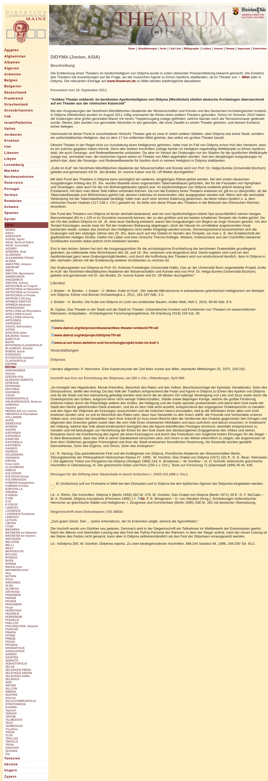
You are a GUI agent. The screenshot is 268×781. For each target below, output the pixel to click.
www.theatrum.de (121, 81)
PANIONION (13, 594)
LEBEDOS (12, 517)
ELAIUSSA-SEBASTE (19, 379)
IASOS (9, 420)
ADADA (10, 229)
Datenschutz (260, 48)
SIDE (8, 682)
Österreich (13, 183)
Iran (7, 146)
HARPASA (12, 404)
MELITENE (12, 541)
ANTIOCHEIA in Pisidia (20, 295)
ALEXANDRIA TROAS (19, 257)
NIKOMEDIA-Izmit (17, 570)
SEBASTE (11, 660)
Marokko (11, 171)
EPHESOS (12, 382)
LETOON (11, 520)
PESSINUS (12, 613)
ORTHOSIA (12, 591)
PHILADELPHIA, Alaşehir (21, 626)
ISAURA (10, 429)
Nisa (8, 573)
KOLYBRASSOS (15, 479)
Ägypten (11, 50)
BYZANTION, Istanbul (19, 357)
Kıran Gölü (12, 463)
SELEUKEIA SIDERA (18, 672)
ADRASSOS (13, 236)
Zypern (10, 776)
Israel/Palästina (18, 122)
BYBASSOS (13, 354)
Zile (7, 754)
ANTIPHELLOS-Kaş (18, 298)
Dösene (10, 373)
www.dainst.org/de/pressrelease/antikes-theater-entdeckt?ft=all (104, 328)
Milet (244, 77)
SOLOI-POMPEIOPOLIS (20, 701)
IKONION (11, 426)
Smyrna (10, 697)
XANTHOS (12, 747)
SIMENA (10, 691)
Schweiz (11, 207)
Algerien (11, 68)
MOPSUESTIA (14, 551)
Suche (163, 48)
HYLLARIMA (13, 417)
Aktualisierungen (147, 48)
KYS (8, 501)
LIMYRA (10, 523)
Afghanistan (15, 56)
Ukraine (11, 764)
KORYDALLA (14, 488)
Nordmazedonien (19, 177)
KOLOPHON (13, 473)
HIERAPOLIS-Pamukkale (21, 414)
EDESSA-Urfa (14, 376)
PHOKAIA (11, 629)
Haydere (10, 407)
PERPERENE (14, 616)
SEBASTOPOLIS (16, 663)
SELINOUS (12, 679)
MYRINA (10, 563)
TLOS (9, 735)
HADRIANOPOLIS (17, 398)
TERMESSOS (14, 725)
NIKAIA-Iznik (13, 566)
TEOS (9, 722)
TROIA (9, 744)
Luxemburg (14, 165)
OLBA (9, 585)
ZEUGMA (11, 750)
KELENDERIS (14, 454)
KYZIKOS (11, 504)
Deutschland (15, 92)
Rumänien (13, 201)
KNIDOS (10, 470)
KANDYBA (12, 439)
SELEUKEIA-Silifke (17, 676)
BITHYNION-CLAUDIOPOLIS (24, 345)
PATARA (10, 601)
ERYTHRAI (12, 389)
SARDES (11, 654)
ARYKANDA (13, 320)
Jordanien (13, 134)
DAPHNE (11, 363)
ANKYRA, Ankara (16, 282)
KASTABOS (13, 445)
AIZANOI (11, 248)
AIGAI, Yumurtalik (17, 245)
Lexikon (206, 48)
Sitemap (230, 48)
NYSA (9, 579)
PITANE (10, 635)
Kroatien (11, 140)
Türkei (9, 225)
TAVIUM (10, 716)
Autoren (218, 48)
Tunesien (12, 758)
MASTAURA (13, 538)
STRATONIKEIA (15, 704)
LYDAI (9, 526)
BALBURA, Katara (17, 335)
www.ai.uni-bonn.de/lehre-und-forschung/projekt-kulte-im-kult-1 (105, 343)
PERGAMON (13, 604)
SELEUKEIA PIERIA (18, 669)
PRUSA (10, 641)
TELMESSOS (14, 719)
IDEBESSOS (13, 423)
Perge (9, 607)
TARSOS (11, 713)
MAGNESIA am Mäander (21, 532)
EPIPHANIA (13, 386)
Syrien (10, 219)
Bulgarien (13, 86)
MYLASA (11, 554)
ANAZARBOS (14, 279)
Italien (10, 128)
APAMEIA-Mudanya (18, 304)
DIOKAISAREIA (15, 370)
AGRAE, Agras (15, 239)
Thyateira (11, 729)
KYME (9, 498)
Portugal (11, 189)
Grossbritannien (18, 110)
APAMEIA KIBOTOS (18, 301)
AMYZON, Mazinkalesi (19, 273)
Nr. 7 (143, 499)
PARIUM (10, 598)
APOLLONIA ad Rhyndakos (23, 310)
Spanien (11, 213)
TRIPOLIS (11, 741)
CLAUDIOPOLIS (15, 360)
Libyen (10, 159)
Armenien (12, 74)
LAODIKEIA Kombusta (20, 513)
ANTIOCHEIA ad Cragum (21, 285)
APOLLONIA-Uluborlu (19, 317)
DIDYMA (10, 367)
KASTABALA (14, 442)
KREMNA (11, 492)
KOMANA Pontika (17, 485)
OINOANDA (13, 582)
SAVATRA (11, 657)
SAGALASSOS (15, 651)
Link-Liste (175, 48)
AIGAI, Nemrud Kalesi (19, 242)
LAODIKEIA (13, 510)
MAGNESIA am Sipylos (20, 535)
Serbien (11, 195)
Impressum (244, 48)
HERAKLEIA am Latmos (21, 410)
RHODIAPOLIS (15, 647)
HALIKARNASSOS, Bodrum (23, 401)
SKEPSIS (11, 694)
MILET (9, 548)
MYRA (9, 560)
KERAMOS (12, 457)
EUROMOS (12, 392)
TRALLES (11, 738)
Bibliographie (191, 48)
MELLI (9, 545)
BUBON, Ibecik (15, 351)
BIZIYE (9, 342)
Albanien (12, 62)
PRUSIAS (11, 644)
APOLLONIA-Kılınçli (18, 314)
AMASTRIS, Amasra (18, 264)
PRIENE (10, 638)
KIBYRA (10, 460)
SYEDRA (11, 707)
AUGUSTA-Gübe (16, 332)
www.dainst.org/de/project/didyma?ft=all (86, 335)
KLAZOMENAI (14, 467)
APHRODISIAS (15, 307)
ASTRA (10, 329)
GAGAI (10, 395)
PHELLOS (11, 623)
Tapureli (10, 710)
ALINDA (10, 260)
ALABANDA (13, 254)
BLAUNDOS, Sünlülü (19, 348)
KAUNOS (11, 448)
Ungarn (10, 770)
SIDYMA (10, 685)
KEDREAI (11, 451)
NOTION (10, 576)
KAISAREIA (13, 435)
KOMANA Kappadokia (19, 482)
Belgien (11, 80)
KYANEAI (11, 495)
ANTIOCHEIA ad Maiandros (23, 289)
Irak (7, 116)
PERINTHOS (13, 610)
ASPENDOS (13, 323)
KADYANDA (13, 432)
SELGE (10, 666)
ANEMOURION (15, 276)
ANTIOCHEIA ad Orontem (22, 292)
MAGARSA (12, 529)
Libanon (11, 153)
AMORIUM (12, 267)
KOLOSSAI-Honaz (17, 476)
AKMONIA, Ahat (15, 251)
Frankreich (13, 98)
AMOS (9, 270)
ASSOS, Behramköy (18, 326)
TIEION (10, 732)
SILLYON (11, 688)
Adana (9, 232)
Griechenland (16, 104)
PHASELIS (12, 619)
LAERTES (11, 507)
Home (131, 48)
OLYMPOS (12, 588)
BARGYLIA (12, 338)
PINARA (10, 632)
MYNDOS (11, 557)
